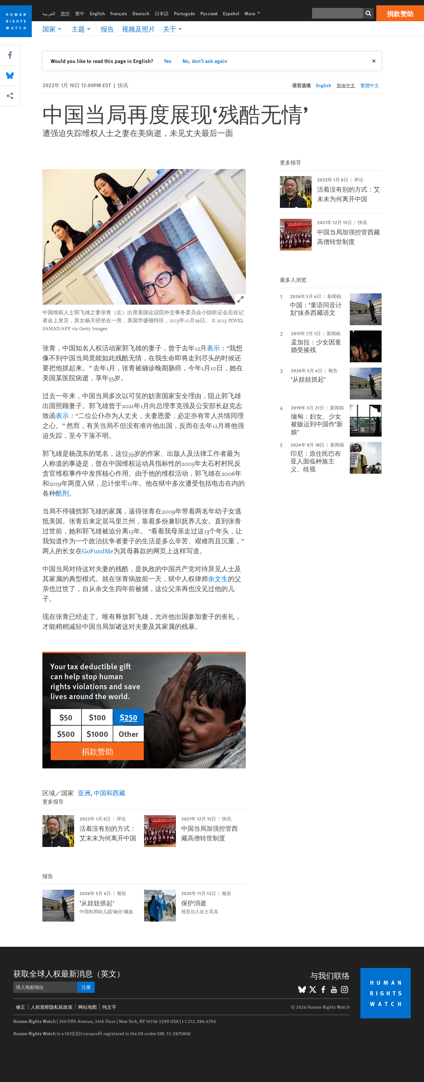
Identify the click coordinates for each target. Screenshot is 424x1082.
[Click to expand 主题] (82, 29)
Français (118, 13)
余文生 (218, 579)
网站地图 (87, 1006)
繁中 (79, 13)
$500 (66, 733)
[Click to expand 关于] (173, 29)
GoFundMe (97, 551)
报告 (107, 28)
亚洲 (84, 792)
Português (184, 13)
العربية (48, 13)
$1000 (97, 733)
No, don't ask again (205, 61)
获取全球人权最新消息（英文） (69, 973)
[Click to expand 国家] (53, 29)
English (97, 13)
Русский (209, 13)
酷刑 (62, 494)
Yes (168, 61)
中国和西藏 (109, 792)
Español (231, 13)
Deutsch (140, 13)
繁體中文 (369, 85)
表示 (213, 348)
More (254, 13)
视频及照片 (138, 28)
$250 (128, 717)
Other (128, 733)
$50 (66, 717)
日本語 (162, 13)
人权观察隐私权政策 (52, 1006)
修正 (20, 1006)
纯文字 (109, 1006)
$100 (97, 717)
